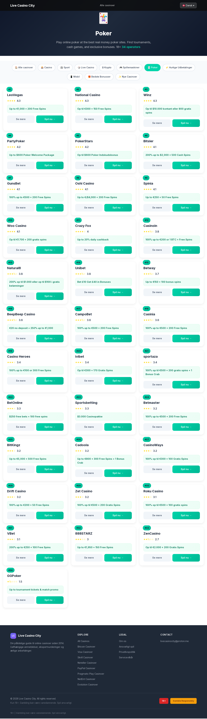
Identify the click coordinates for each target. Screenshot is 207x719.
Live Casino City (22, 5)
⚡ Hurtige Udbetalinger (180, 67)
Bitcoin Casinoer (86, 647)
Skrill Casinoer (85, 657)
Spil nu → (49, 119)
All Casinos (83, 641)
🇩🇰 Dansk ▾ (188, 5)
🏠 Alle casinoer (22, 67)
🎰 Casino (45, 67)
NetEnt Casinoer (86, 679)
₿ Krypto (107, 67)
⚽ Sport (64, 67)
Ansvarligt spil (126, 647)
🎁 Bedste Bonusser (99, 77)
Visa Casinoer (85, 652)
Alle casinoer (107, 5)
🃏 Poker (153, 67)
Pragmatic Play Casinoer (91, 674)
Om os (122, 641)
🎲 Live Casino (85, 67)
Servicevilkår (126, 657)
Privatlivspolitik (127, 652)
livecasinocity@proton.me (174, 641)
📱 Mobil (74, 77)
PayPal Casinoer (86, 668)
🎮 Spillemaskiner (130, 67)
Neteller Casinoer (87, 663)
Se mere (21, 119)
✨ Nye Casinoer (128, 77)
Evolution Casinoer (88, 684)
